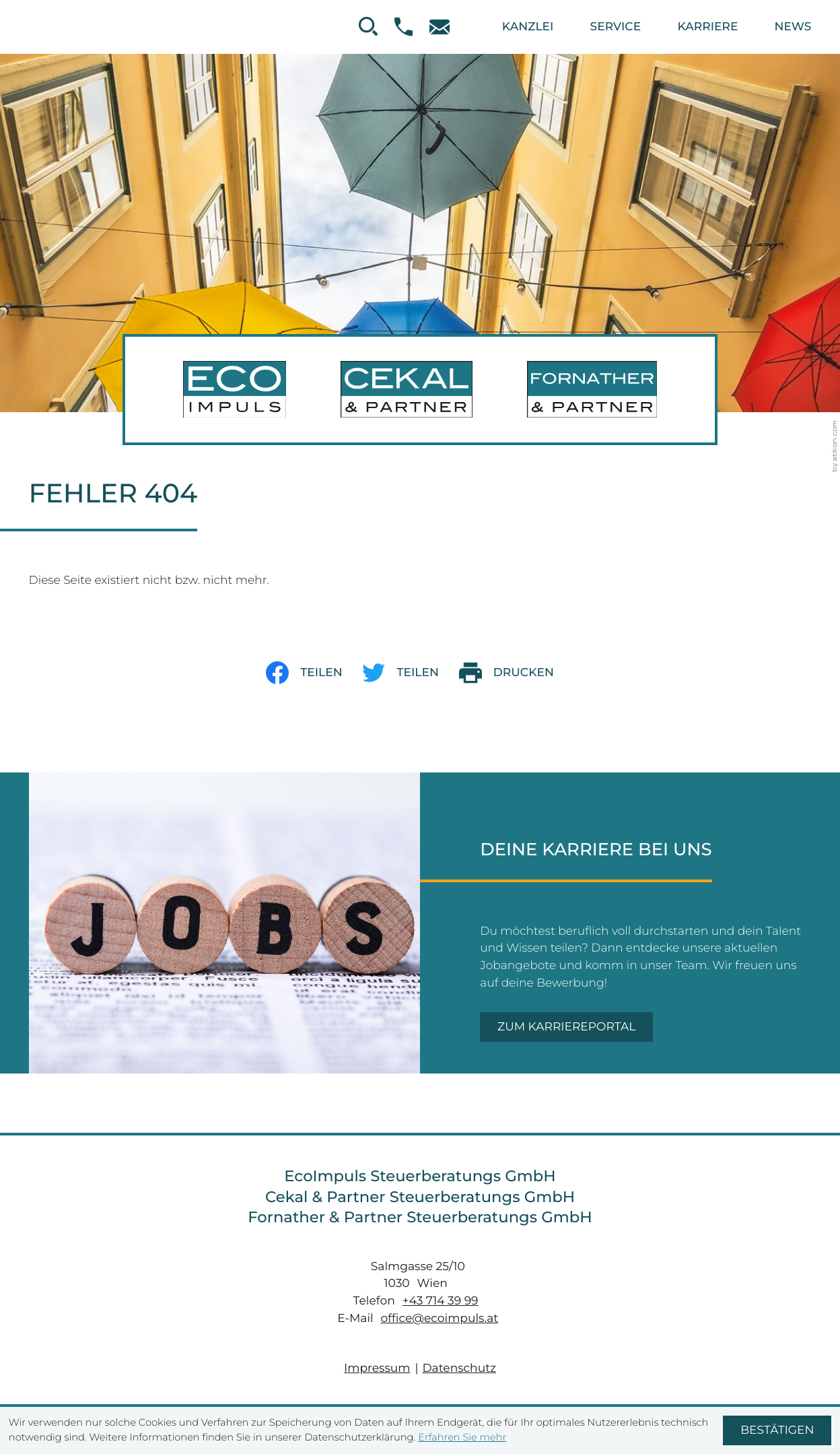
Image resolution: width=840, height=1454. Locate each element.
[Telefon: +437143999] (443, 1301)
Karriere (707, 27)
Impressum (377, 1368)
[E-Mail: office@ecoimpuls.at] (447, 27)
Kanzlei (527, 27)
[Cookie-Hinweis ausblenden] (777, 1430)
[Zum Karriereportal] (566, 1027)
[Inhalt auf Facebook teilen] (314, 673)
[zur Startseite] (420, 390)
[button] (411, 27)
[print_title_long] (516, 673)
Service (615, 27)
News (793, 27)
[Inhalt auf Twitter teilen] (410, 673)
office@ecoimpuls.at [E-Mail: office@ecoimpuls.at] (440, 1318)
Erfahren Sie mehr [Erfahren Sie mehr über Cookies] (462, 1437)
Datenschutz (458, 1368)
